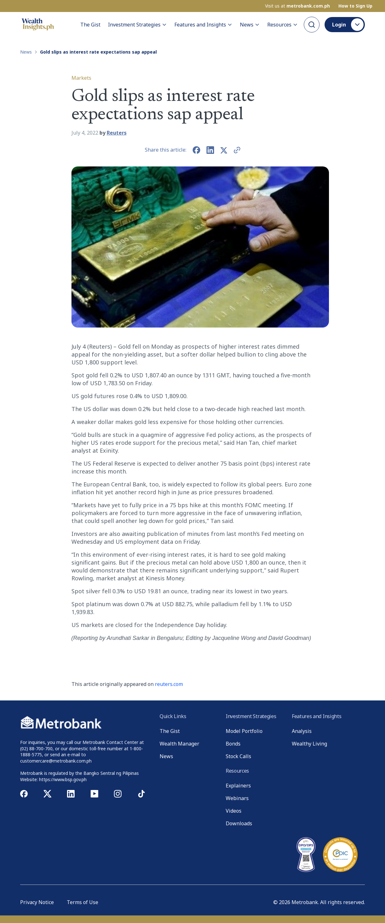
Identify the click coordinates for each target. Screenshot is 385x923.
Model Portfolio (244, 731)
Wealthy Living (309, 743)
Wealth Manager (179, 743)
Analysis (302, 731)
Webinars (237, 798)
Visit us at (297, 6)
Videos (233, 810)
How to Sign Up (355, 6)
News (250, 24)
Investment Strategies (137, 24)
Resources (282, 24)
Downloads (239, 823)
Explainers (238, 785)
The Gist (90, 24)
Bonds (233, 743)
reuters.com (169, 684)
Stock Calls (238, 756)
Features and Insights (203, 24)
